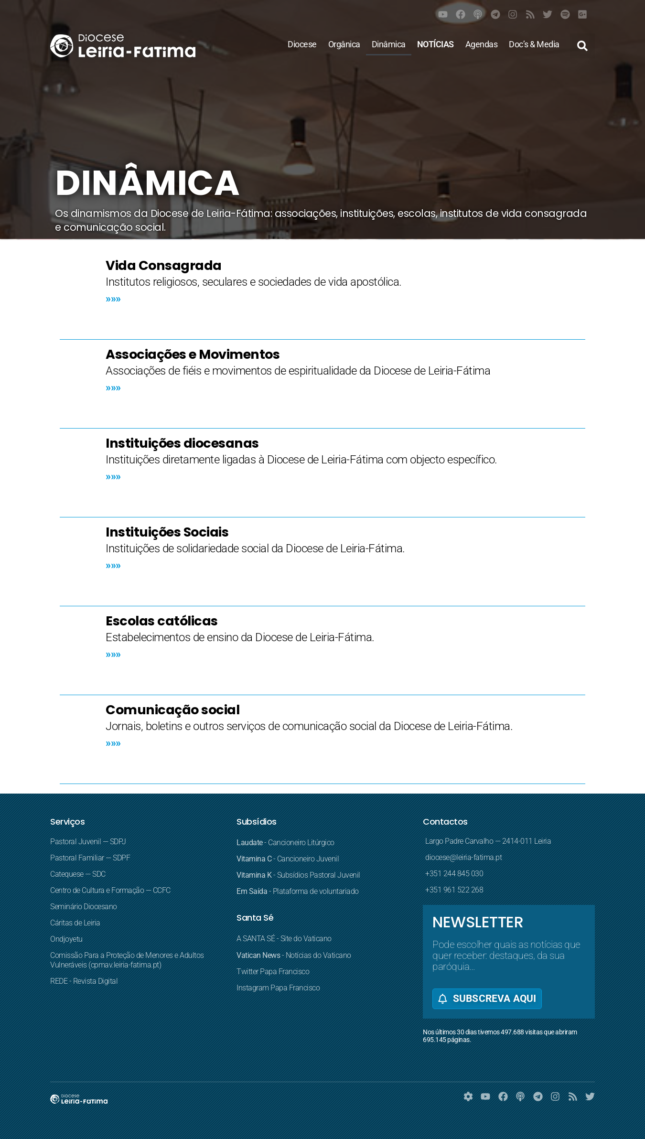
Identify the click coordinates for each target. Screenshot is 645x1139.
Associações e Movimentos (193, 354)
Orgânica (344, 44)
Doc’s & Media (534, 44)
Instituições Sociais (167, 532)
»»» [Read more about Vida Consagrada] (113, 298)
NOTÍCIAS (435, 44)
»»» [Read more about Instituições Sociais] (113, 565)
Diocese (302, 44)
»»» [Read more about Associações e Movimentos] (113, 387)
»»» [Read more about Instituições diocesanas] (113, 476)
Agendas (481, 44)
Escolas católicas (162, 621)
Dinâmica (389, 44)
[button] (582, 45)
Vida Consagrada (164, 265)
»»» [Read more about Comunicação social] (113, 743)
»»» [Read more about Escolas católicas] (113, 654)
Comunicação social (172, 710)
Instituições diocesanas (182, 443)
